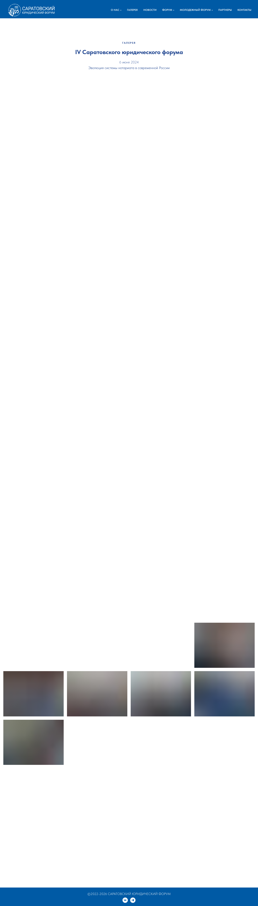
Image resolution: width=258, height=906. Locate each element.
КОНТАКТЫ (244, 9)
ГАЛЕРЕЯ (132, 9)
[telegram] (133, 900)
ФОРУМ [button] (167, 9)
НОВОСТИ (149, 9)
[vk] (125, 900)
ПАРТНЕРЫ (225, 9)
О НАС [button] (115, 9)
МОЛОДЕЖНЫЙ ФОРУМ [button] (195, 9)
